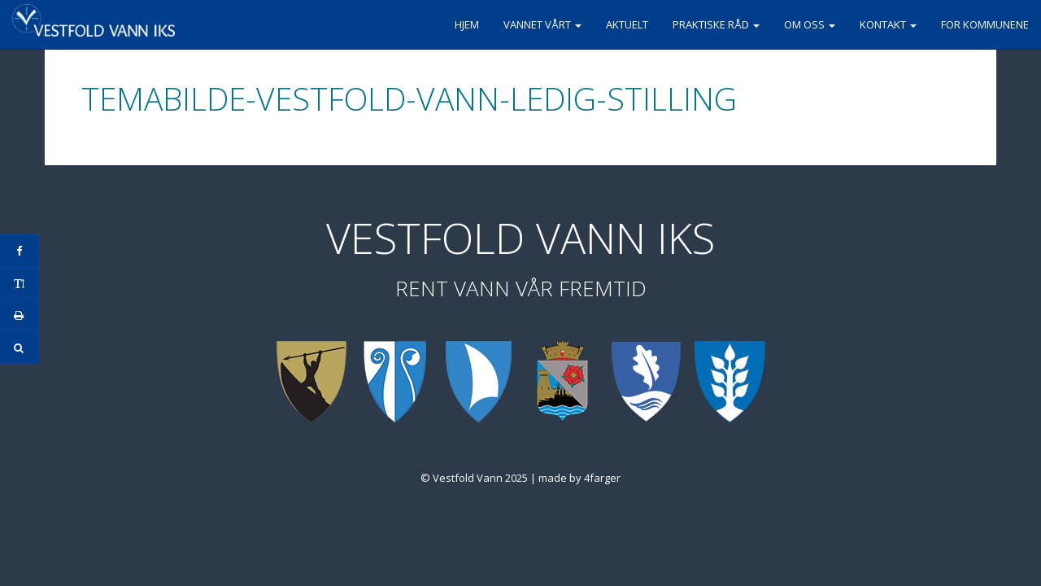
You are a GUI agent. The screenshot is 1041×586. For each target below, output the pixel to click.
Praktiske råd (716, 24)
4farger (602, 477)
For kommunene (985, 24)
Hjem (467, 24)
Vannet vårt (542, 24)
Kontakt (888, 24)
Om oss (809, 24)
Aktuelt (627, 24)
